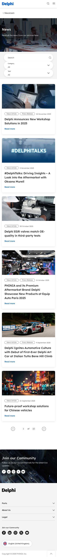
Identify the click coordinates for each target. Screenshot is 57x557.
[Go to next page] (44, 428)
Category (11, 63)
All (9, 67)
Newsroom (8, 13)
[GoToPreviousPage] (13, 428)
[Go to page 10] (33, 428)
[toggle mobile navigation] (53, 3)
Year (9, 71)
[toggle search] (48, 3)
